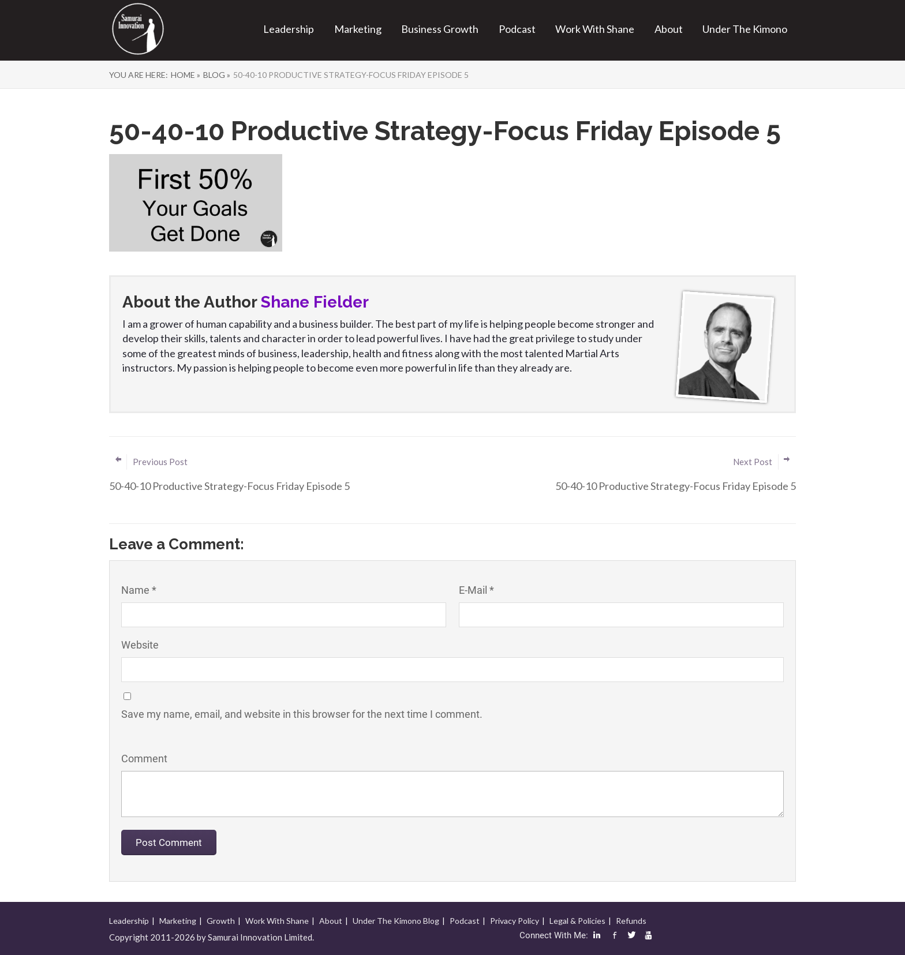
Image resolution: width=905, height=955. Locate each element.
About (669, 29)
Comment (144, 758)
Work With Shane (594, 29)
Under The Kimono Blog (396, 921)
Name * (138, 590)
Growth (221, 921)
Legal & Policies (577, 921)
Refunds (631, 921)
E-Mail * (476, 590)
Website (140, 645)
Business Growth (439, 29)
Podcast (517, 29)
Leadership (288, 29)
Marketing (358, 29)
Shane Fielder (315, 302)
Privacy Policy (514, 921)
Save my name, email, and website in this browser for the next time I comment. (302, 714)
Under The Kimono (744, 29)
